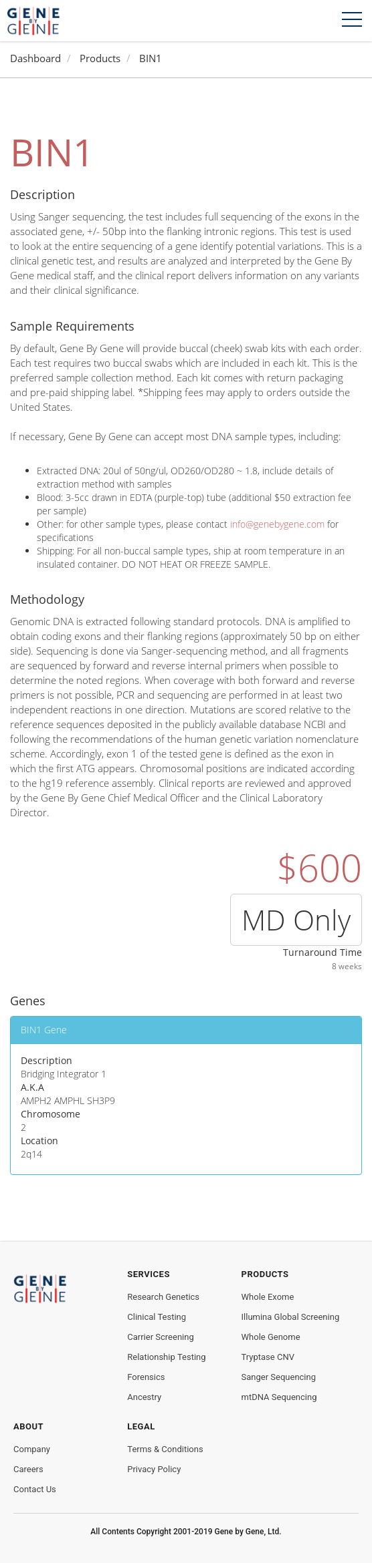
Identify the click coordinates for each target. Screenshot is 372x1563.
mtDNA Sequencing (279, 1397)
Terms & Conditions (165, 1449)
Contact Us (34, 1489)
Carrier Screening (160, 1337)
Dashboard (35, 58)
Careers (28, 1469)
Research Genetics (163, 1297)
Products (100, 58)
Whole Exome (268, 1297)
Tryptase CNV (268, 1357)
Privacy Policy (154, 1469)
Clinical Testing (156, 1317)
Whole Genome (271, 1337)
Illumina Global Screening (291, 1317)
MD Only (296, 919)
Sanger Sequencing (279, 1377)
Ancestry (144, 1397)
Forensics (146, 1377)
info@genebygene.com (277, 524)
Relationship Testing (166, 1357)
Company (31, 1449)
